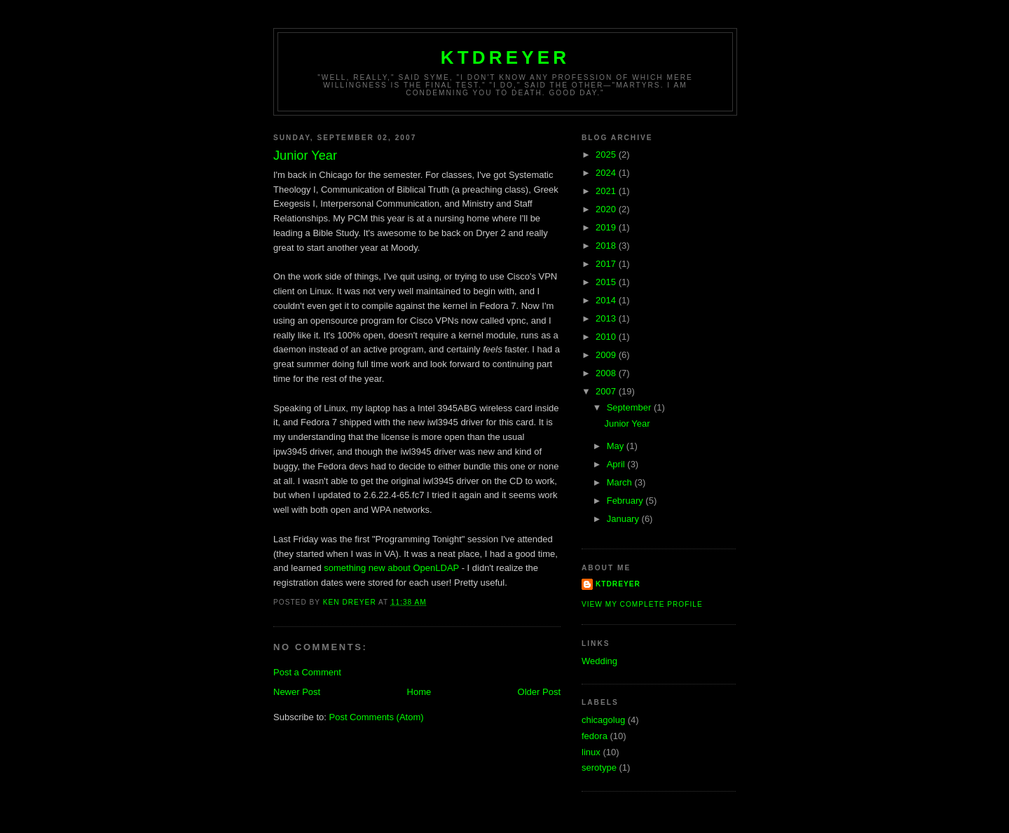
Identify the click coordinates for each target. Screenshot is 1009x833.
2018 (607, 245)
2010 (607, 336)
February (626, 500)
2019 (607, 227)
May (616, 446)
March (621, 482)
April (617, 464)
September (630, 407)
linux (591, 752)
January (624, 519)
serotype (599, 767)
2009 (607, 355)
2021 (607, 191)
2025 (607, 154)
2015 (607, 282)
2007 (607, 391)
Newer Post (296, 692)
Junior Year (627, 423)
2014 (607, 300)
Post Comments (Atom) (376, 717)
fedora (595, 736)
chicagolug (603, 720)
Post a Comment (307, 672)
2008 (607, 373)
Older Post (539, 692)
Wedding (599, 661)
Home (419, 692)
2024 (607, 172)
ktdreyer (505, 57)
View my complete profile (642, 604)
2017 (607, 264)
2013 (607, 318)
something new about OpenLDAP (391, 568)
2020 (607, 209)
